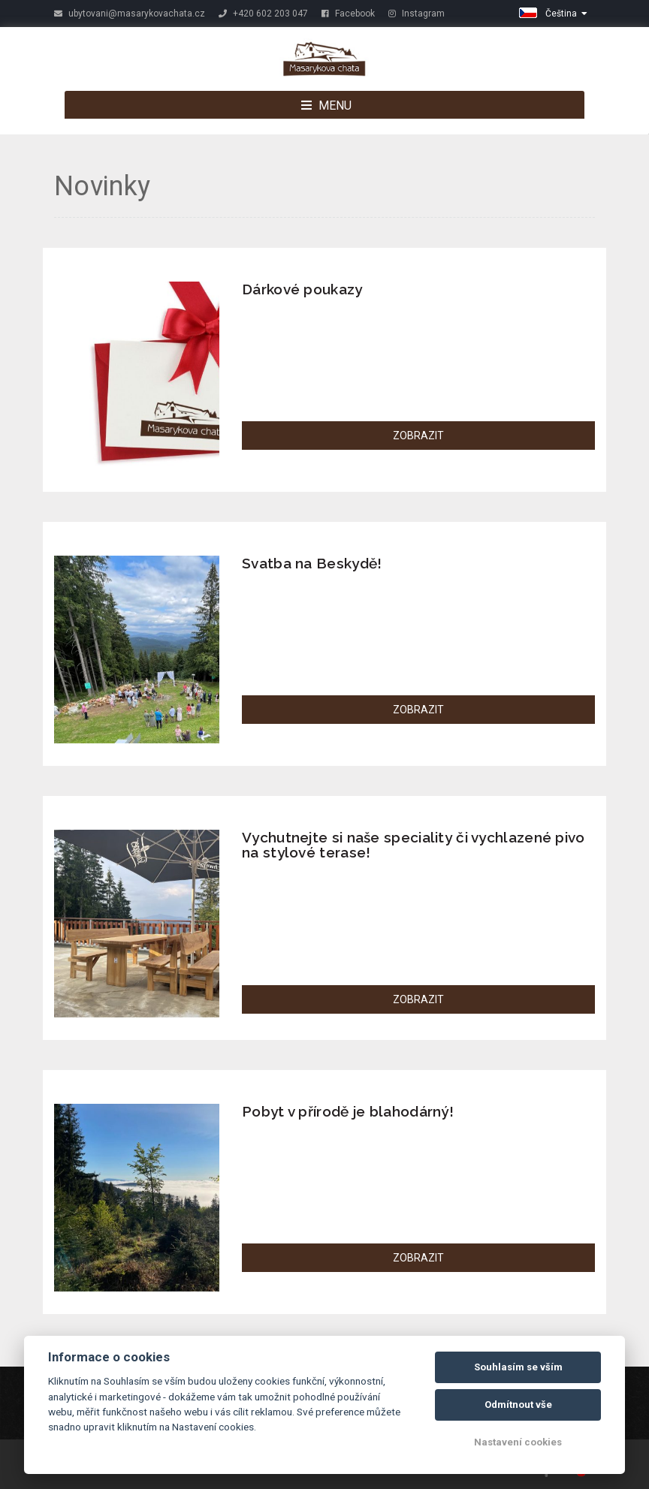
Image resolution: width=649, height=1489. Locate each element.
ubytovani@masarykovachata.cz (129, 13)
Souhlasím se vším (518, 1367)
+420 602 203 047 (263, 13)
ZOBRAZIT (418, 436)
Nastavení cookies (518, 1442)
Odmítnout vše (518, 1404)
